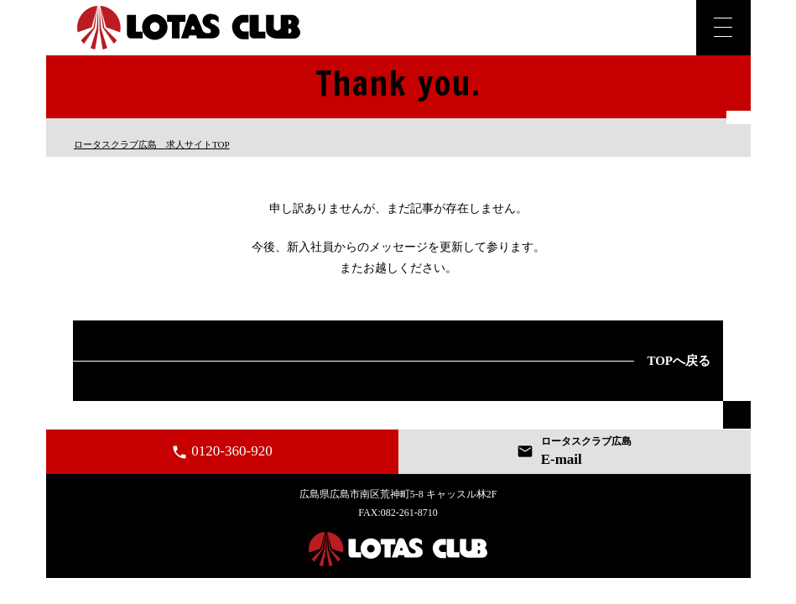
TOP (152, 144)
